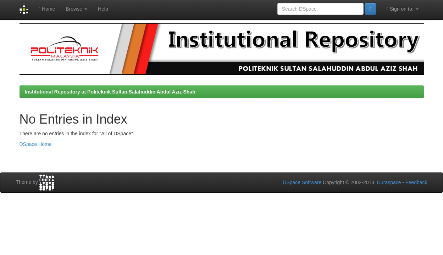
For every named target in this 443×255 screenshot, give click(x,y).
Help (103, 9)
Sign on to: (403, 9)
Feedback (416, 182)
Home (47, 9)
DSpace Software (302, 182)
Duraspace (389, 182)
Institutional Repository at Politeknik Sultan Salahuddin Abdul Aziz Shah (110, 92)
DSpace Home (36, 144)
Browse (76, 9)
